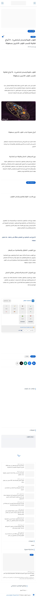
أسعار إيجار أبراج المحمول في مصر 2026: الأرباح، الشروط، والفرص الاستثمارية (15, 466)
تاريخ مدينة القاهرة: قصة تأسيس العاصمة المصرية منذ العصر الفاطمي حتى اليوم (14, 520)
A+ (27, 330)
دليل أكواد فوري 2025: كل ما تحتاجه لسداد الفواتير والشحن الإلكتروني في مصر (14, 534)
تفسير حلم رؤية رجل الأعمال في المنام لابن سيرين (14, 488)
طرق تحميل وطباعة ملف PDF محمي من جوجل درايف (13, 481)
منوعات (33, 36)
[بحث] (2, 3)
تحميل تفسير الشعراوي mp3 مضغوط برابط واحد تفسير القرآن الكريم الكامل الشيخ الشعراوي (14, 497)
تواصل (20, 330)
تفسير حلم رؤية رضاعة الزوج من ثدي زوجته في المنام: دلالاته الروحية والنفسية (13, 504)
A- (24, 330)
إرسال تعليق (30, 436)
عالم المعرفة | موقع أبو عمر (12, 595)
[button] (29, 363)
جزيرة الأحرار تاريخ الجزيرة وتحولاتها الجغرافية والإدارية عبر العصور (19, 574)
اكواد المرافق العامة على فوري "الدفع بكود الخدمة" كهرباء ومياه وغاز (14, 527)
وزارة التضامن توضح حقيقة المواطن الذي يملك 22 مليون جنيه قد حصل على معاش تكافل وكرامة (14, 512)
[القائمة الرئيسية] (35, 3)
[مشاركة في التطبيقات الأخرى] (17, 363)
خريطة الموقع (23, 590)
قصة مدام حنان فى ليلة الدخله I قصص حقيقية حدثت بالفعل (13, 474)
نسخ (31, 330)
